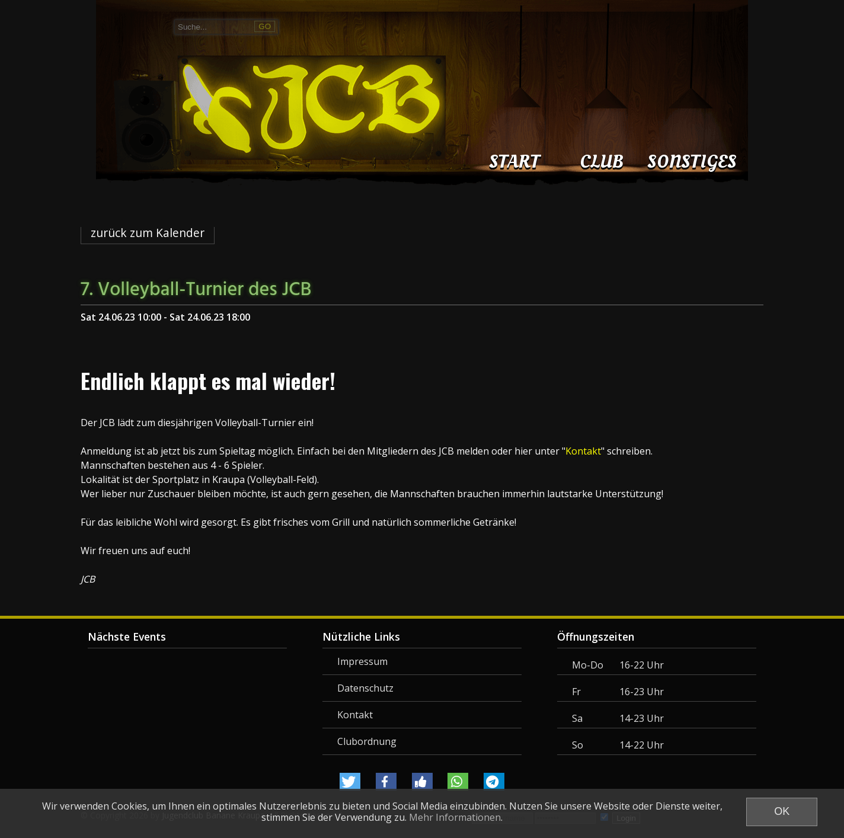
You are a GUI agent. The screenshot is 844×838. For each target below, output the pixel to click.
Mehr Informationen (455, 817)
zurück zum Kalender (147, 233)
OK (781, 811)
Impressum (362, 661)
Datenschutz (365, 688)
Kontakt (355, 714)
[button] (350, 782)
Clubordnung (367, 741)
